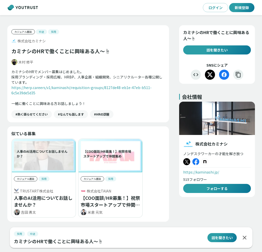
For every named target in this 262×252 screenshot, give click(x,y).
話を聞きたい (217, 49)
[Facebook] (224, 75)
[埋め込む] (196, 75)
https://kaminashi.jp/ (201, 172)
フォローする (217, 188)
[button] (31, 114)
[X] (210, 75)
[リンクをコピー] (238, 75)
